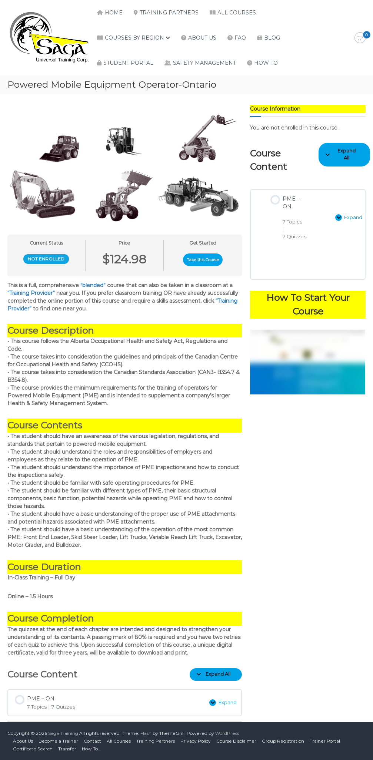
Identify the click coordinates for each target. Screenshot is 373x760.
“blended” (93, 285)
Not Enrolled (46, 259)
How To (266, 63)
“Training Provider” (31, 293)
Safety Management (204, 63)
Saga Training (63, 733)
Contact (92, 741)
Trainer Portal (325, 741)
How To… (91, 748)
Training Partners (169, 12)
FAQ (240, 37)
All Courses (236, 12)
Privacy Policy (195, 741)
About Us (202, 37)
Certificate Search (33, 748)
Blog (272, 37)
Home (114, 12)
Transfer (67, 748)
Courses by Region (134, 37)
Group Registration (283, 741)
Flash (145, 733)
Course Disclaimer (236, 741)
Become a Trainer (58, 741)
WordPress (227, 733)
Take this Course (203, 260)
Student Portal (128, 63)
